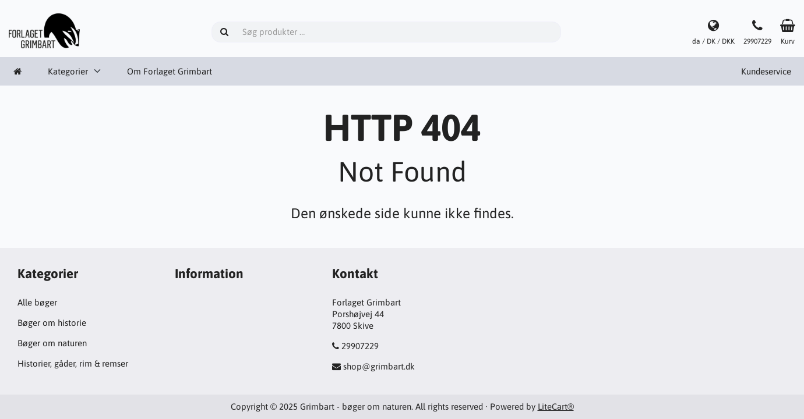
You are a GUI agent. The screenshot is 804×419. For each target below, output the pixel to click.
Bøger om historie (51, 323)
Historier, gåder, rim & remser (72, 363)
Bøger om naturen (52, 343)
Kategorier (68, 71)
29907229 (360, 346)
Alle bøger (37, 302)
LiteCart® (556, 406)
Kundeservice (766, 71)
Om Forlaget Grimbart (169, 71)
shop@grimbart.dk (379, 366)
